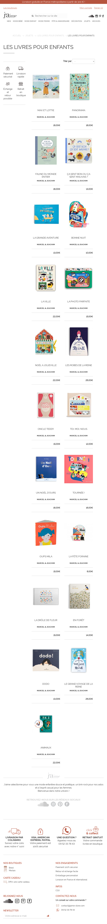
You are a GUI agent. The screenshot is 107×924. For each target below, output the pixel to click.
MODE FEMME (44, 21)
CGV (58, 890)
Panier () (98, 8)
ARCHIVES (96, 21)
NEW (9, 21)
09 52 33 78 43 (68, 910)
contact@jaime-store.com (73, 906)
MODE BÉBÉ (18, 21)
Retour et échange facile (67, 871)
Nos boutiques (12, 863)
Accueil (17, 35)
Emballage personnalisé (67, 875)
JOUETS (87, 21)
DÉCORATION (76, 21)
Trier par (67, 61)
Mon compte (86, 8)
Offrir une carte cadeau (19, 882)
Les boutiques (10, 8)
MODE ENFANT (30, 21)
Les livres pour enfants (50, 35)
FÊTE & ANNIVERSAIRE (60, 21)
